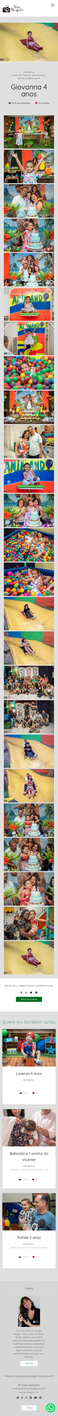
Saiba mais (29, 1363)
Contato (29, 1408)
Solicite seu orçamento (29, 999)
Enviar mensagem (30, 1385)
